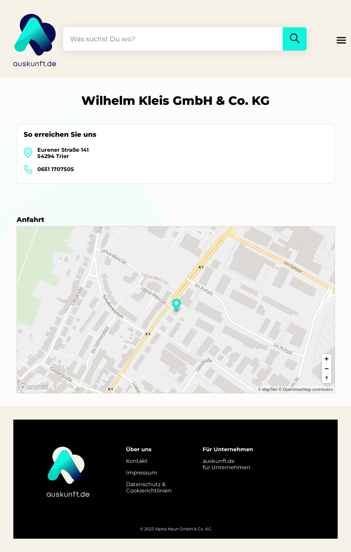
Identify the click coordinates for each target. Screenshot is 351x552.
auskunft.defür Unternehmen (226, 464)
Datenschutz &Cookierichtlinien (149, 487)
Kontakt (137, 461)
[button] (341, 41)
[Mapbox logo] (33, 387)
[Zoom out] (326, 368)
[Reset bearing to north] (326, 378)
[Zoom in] (326, 359)
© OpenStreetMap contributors (306, 389)
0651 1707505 (55, 169)
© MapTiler (267, 389)
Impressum (141, 472)
